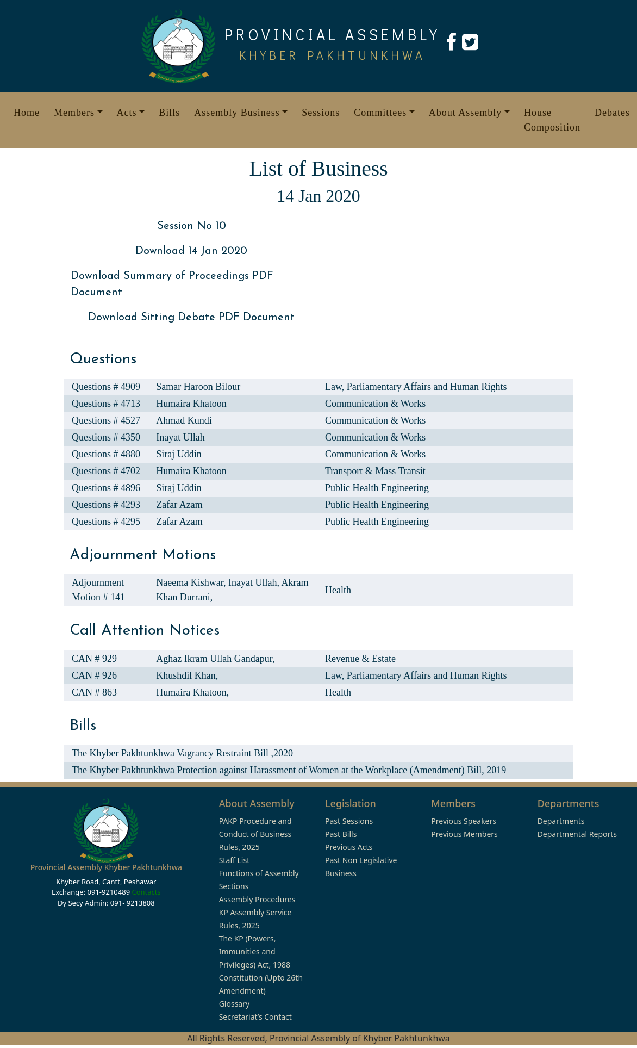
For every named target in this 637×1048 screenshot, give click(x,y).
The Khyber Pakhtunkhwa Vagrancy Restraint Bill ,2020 (182, 753)
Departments (561, 821)
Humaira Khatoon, (192, 692)
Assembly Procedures (257, 899)
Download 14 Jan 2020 (191, 251)
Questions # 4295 (106, 521)
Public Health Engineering (377, 487)
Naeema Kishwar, (192, 582)
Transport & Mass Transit (375, 471)
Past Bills (341, 834)
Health (338, 590)
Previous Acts (348, 847)
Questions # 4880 (106, 454)
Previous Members (464, 834)
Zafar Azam (179, 504)
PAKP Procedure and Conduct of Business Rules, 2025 (255, 834)
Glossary (234, 1004)
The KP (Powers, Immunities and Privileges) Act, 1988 (254, 951)
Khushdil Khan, (187, 675)
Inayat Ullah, (254, 582)
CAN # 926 (94, 675)
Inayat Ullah (180, 437)
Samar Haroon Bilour (198, 386)
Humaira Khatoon (191, 403)
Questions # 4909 (106, 386)
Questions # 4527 (106, 420)
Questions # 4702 (106, 471)
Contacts (146, 892)
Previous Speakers (463, 821)
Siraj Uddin (179, 454)
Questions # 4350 (106, 437)
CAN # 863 (94, 692)
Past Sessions (349, 821)
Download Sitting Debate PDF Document (191, 317)
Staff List (234, 860)
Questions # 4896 (106, 487)
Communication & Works (375, 403)
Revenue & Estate (360, 658)
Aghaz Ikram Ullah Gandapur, (215, 658)
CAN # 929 (94, 658)
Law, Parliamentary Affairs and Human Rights (416, 386)
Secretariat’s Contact (255, 1017)
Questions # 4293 (106, 504)
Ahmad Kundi (184, 420)
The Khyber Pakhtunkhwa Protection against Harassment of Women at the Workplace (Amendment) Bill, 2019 (289, 770)
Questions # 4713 (106, 403)
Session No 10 (191, 226)
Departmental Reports (577, 834)
